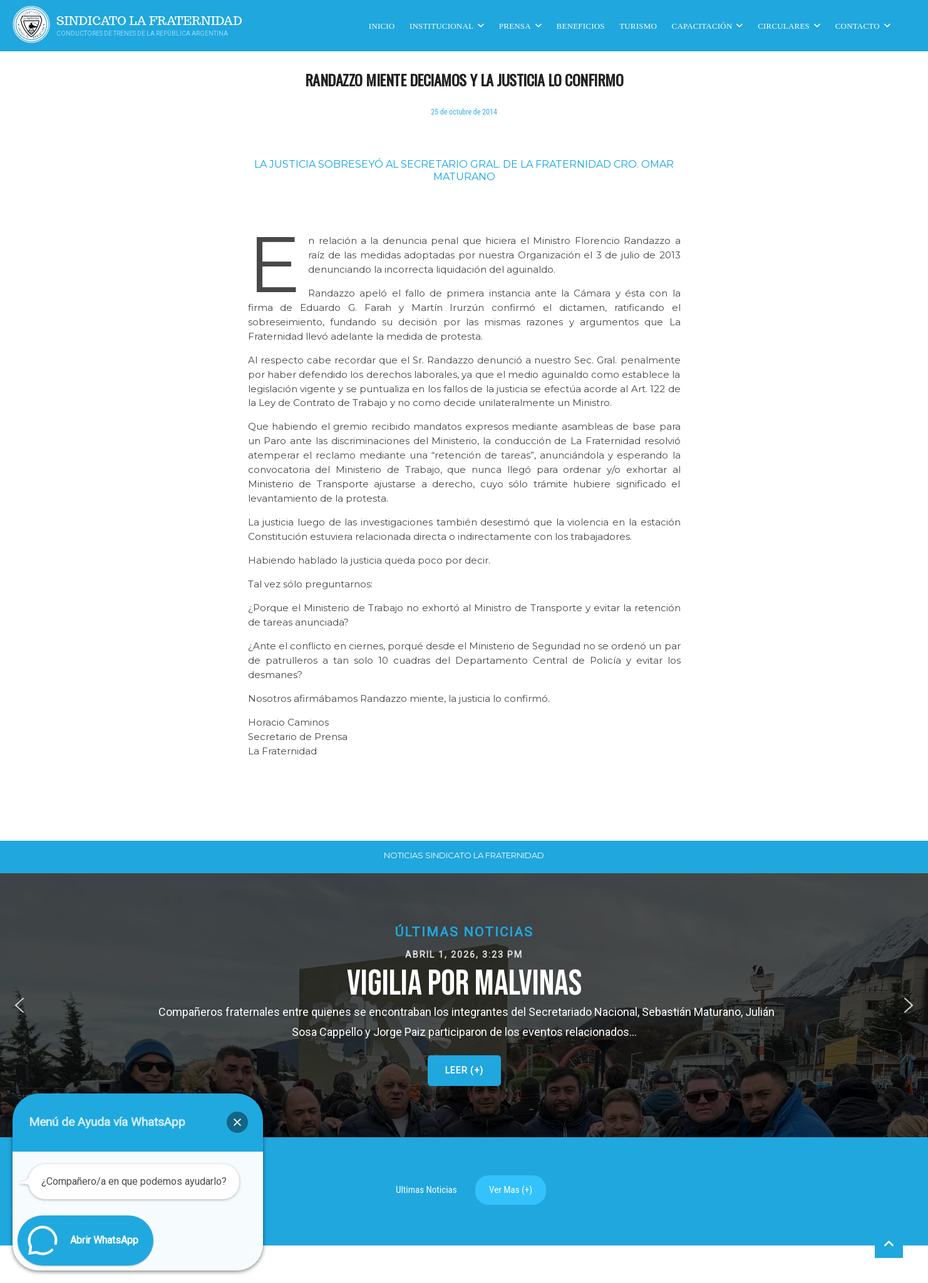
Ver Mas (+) (510, 1189)
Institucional (441, 25)
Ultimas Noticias (426, 1189)
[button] (464, 1005)
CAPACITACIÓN (702, 25)
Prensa (515, 25)
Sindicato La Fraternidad (149, 21)
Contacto (857, 25)
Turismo (638, 25)
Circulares (784, 25)
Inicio (382, 25)
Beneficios (581, 25)
